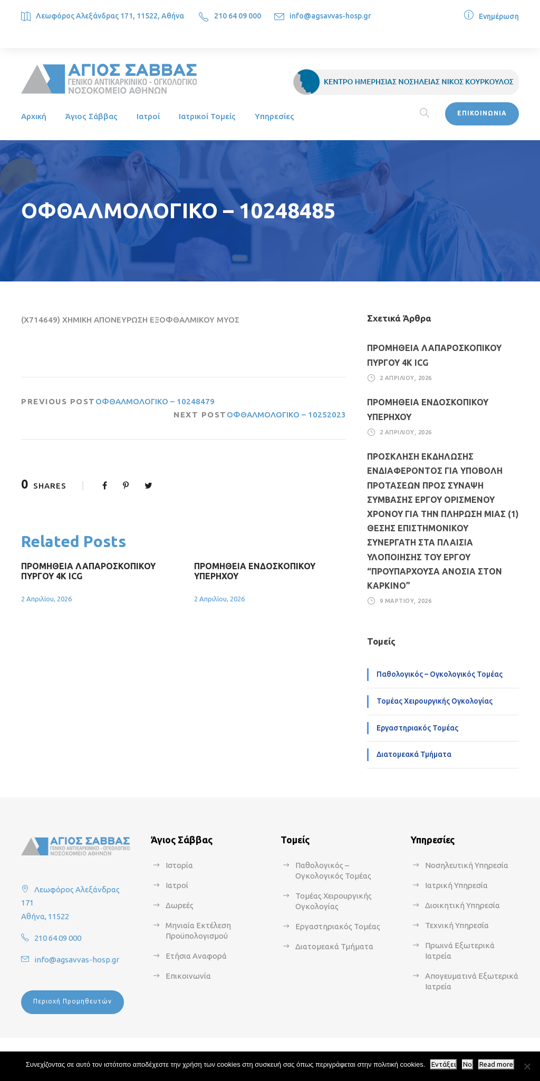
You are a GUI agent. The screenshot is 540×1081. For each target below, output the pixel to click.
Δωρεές (180, 905)
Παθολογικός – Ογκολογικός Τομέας (440, 674)
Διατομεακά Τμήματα (414, 754)
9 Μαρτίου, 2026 (406, 601)
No (467, 1064)
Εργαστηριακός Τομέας (417, 728)
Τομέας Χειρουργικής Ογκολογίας (435, 701)
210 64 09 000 (237, 16)
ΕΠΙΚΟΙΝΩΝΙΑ (482, 113)
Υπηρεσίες (274, 116)
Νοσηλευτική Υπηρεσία (466, 865)
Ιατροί (148, 116)
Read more (496, 1064)
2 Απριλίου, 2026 (46, 598)
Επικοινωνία (188, 975)
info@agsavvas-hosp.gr (330, 16)
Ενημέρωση (499, 16)
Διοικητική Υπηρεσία (462, 905)
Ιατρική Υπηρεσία (456, 885)
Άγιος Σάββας (91, 116)
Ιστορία (179, 865)
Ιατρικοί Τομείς (207, 116)
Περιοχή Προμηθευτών (72, 1001)
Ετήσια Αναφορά (196, 955)
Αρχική (33, 116)
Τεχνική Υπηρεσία (457, 925)
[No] (527, 1066)
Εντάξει (443, 1064)
